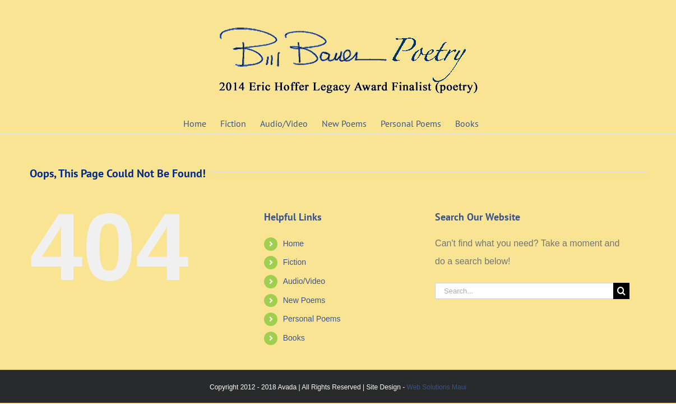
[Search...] (524, 291)
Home (293, 243)
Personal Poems (312, 318)
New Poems (304, 300)
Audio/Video (304, 281)
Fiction (294, 262)
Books (294, 337)
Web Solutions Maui (437, 387)
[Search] (621, 291)
